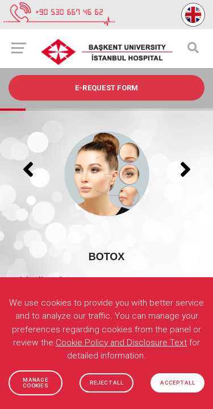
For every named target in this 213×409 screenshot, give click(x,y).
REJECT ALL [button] (106, 382)
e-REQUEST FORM (107, 88)
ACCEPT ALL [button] (177, 382)
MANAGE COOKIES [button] (35, 383)
